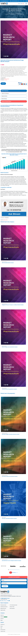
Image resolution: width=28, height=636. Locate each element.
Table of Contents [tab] (5, 93)
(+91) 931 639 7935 (4, 599)
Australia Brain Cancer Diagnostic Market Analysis (11, 560)
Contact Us (2, 624)
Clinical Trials (12, 606)
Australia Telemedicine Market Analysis (9, 518)
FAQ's (2, 626)
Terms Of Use (3, 631)
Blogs (1, 620)
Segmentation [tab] (4, 96)
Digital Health (3, 610)
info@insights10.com (5, 598)
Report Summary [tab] (5, 90)
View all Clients (14, 572)
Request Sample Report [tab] (6, 101)
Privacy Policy (3, 629)
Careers (4, 616)
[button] (8, 569)
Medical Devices (3, 608)
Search (19, 3)
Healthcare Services (4, 606)
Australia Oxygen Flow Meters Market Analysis (10, 434)
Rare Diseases (12, 608)
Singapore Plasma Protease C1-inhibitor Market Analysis (12, 304)
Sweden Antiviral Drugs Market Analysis (9, 389)
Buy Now (3, 83)
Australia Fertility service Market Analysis (9, 476)
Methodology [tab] (4, 98)
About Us (2, 615)
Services (2, 618)
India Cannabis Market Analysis (8, 262)
